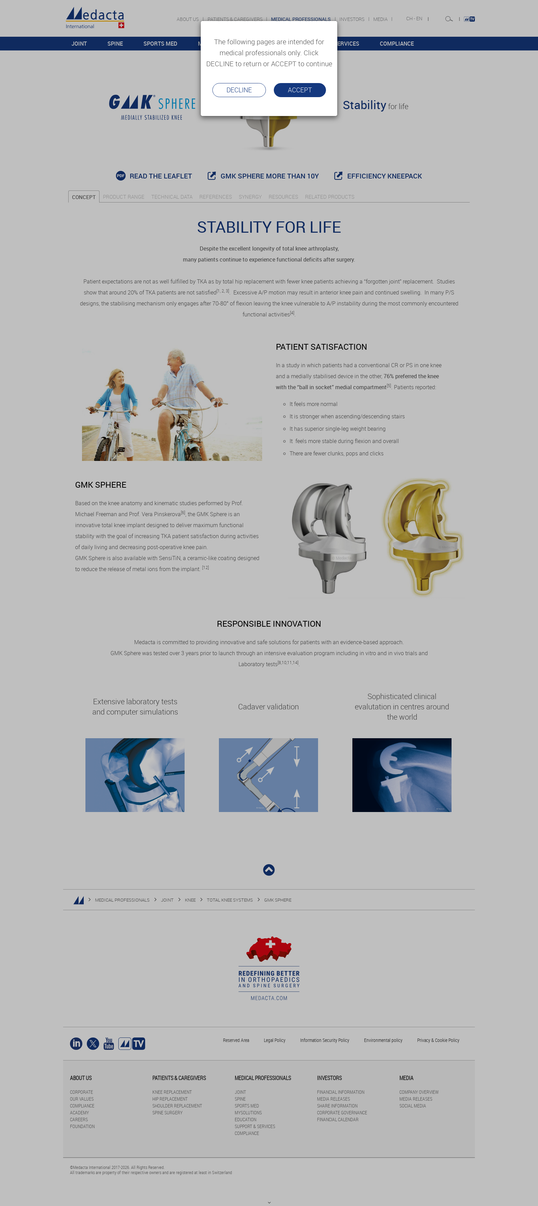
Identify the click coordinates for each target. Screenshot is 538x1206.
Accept (300, 89)
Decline (239, 89)
